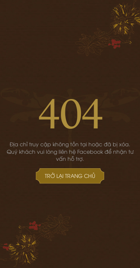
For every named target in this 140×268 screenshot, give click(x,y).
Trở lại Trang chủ (70, 175)
